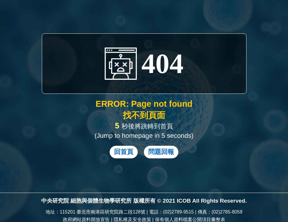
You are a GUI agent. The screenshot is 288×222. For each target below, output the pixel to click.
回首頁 (123, 151)
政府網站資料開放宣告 (86, 219)
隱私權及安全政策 (132, 219)
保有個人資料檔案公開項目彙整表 (190, 219)
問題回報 (161, 151)
